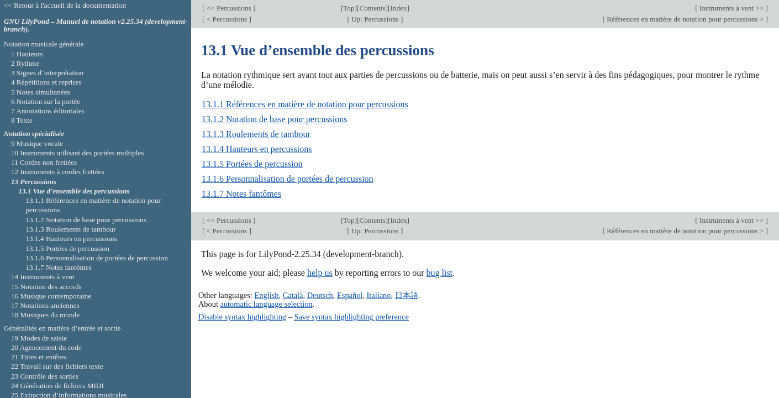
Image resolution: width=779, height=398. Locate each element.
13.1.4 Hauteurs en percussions (257, 149)
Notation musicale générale (44, 44)
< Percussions (226, 19)
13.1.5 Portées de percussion (252, 164)
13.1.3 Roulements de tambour (256, 134)
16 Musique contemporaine (51, 296)
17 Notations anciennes (45, 305)
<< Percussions (228, 8)
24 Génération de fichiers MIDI (57, 385)
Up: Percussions (375, 19)
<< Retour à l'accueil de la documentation (65, 5)
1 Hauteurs (27, 54)
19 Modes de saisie (39, 338)
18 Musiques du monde (45, 315)
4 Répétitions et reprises (46, 82)
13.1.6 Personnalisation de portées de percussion (287, 179)
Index (398, 8)
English (266, 295)
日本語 (406, 295)
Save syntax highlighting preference (351, 316)
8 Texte (22, 120)
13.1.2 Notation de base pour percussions (275, 119)
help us (320, 272)
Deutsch (320, 295)
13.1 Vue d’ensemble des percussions (74, 191)
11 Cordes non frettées (44, 162)
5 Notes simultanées (40, 92)
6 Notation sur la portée (45, 101)
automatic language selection (266, 304)
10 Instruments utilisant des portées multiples (77, 153)
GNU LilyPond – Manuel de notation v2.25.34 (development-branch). (96, 25)
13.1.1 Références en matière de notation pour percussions (305, 104)
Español (349, 295)
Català (293, 295)
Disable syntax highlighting (242, 316)
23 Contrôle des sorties (44, 376)
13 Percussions (33, 181)
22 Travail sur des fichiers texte (57, 366)
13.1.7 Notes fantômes (241, 193)
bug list (439, 272)
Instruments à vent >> (732, 8)
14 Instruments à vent (43, 277)
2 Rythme (25, 63)
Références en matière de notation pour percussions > (685, 19)
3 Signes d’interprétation (47, 73)
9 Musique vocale (37, 143)
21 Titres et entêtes (38, 357)
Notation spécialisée (34, 133)
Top (348, 8)
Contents (372, 8)
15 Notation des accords (46, 286)
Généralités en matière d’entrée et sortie (62, 328)
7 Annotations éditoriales (48, 111)
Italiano (379, 295)
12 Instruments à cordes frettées (57, 171)
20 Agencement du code (46, 347)
